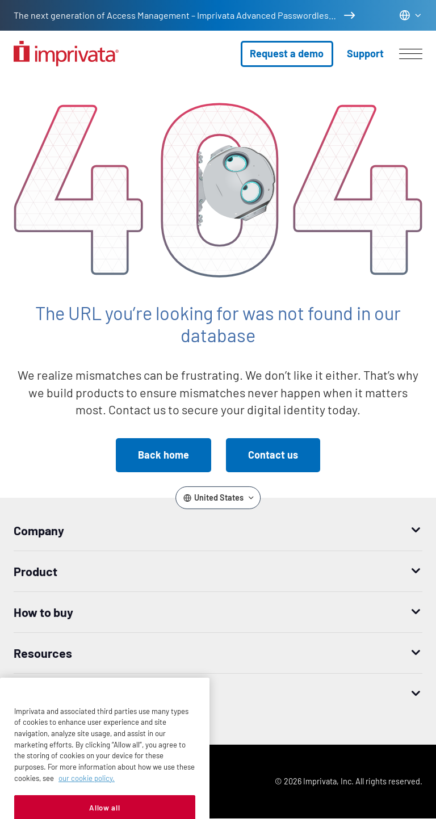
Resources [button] (43, 652)
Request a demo (287, 53)
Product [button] (35, 571)
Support (365, 53)
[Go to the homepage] (66, 53)
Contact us (273, 454)
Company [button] (39, 530)
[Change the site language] (410, 15)
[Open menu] (410, 54)
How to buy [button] (43, 611)
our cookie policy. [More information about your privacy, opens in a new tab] (86, 799)
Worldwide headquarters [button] (80, 693)
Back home (163, 454)
